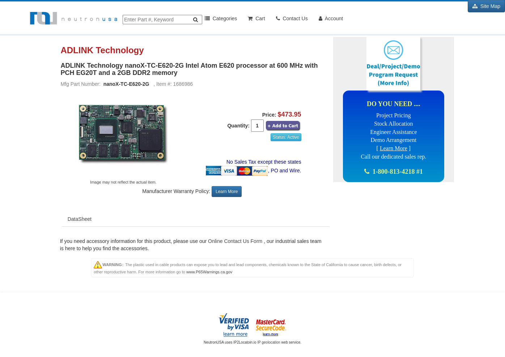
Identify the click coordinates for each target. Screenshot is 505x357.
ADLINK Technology (103, 50)
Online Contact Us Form (235, 241)
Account (331, 18)
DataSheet (80, 219)
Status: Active (286, 137)
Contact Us (292, 18)
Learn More (227, 191)
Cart (256, 18)
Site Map (486, 6)
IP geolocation (268, 342)
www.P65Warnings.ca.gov (209, 272)
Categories (221, 18)
